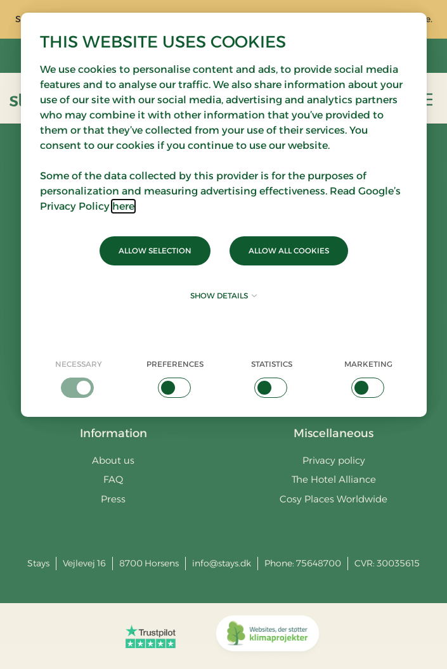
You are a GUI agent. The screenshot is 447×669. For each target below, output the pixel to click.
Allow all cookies (289, 250)
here (123, 206)
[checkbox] (78, 378)
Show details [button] (223, 295)
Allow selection (155, 250)
